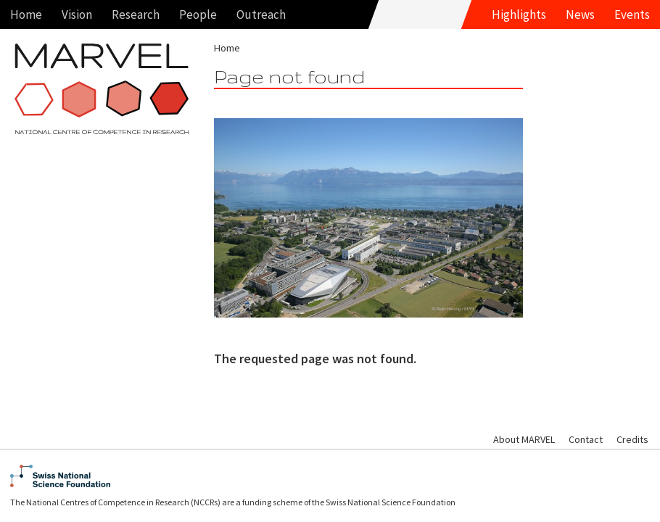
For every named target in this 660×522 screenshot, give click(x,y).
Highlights (519, 14)
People (198, 14)
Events (632, 14)
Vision (77, 14)
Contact (586, 439)
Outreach (261, 14)
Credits (632, 439)
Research (136, 14)
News (580, 14)
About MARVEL (524, 439)
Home (26, 14)
